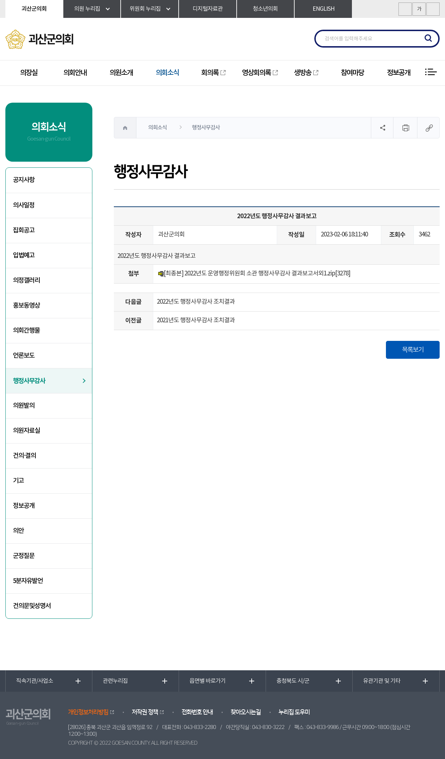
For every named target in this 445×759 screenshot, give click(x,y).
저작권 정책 (145, 712)
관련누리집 (115, 681)
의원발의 (23, 406)
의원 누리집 (87, 9)
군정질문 (23, 556)
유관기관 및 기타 (381, 681)
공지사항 (23, 180)
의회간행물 (26, 330)
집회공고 (23, 230)
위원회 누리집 (145, 9)
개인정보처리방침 (88, 712)
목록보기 (413, 349)
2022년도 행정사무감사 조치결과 (196, 301)
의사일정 (23, 205)
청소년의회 (265, 9)
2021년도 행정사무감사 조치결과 (196, 320)
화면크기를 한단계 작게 (433, 9)
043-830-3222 (268, 727)
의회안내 (74, 73)
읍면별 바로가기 (207, 681)
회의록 (209, 73)
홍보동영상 (26, 305)
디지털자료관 (208, 9)
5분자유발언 (28, 581)
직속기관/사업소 (34, 681)
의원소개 (121, 73)
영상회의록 (256, 73)
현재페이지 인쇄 (405, 127)
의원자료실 (26, 431)
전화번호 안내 (197, 712)
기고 (18, 481)
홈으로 (125, 127)
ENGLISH (323, 9)
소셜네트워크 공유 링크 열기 (382, 127)
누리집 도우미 (294, 712)
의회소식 (167, 73)
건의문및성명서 (31, 606)
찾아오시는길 (246, 712)
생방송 (302, 73)
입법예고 (23, 255)
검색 (428, 38)
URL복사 (428, 127)
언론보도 (23, 355)
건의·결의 (24, 456)
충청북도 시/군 (292, 681)
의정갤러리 (26, 280)
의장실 (28, 73)
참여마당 (352, 73)
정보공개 (398, 73)
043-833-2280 (200, 727)
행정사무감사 (29, 381)
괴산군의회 (34, 9)
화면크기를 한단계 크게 (405, 9)
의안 (18, 531)
